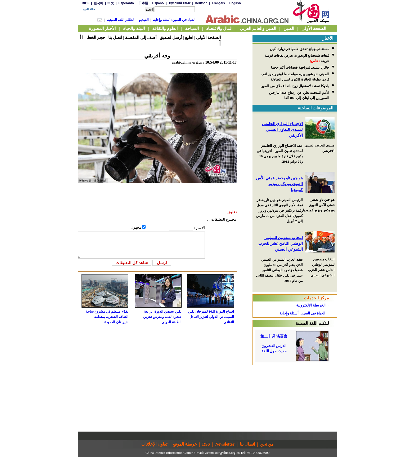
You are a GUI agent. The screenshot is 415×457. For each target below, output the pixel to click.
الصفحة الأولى (208, 37)
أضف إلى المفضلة (140, 37)
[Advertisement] (295, 398)
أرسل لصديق (171, 37)
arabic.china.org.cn (187, 62)
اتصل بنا (115, 37)
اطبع (189, 37)
